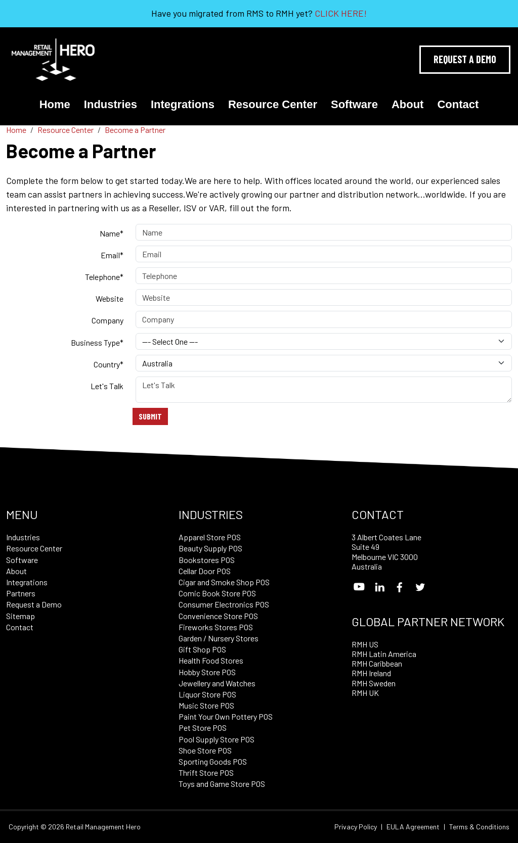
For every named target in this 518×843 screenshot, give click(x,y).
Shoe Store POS (205, 750)
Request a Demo (34, 604)
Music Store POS (206, 705)
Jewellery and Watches (217, 683)
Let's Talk (107, 386)
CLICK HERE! (341, 13)
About (408, 104)
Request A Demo (465, 59)
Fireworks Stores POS (216, 627)
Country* (108, 364)
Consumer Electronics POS (224, 604)
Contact (458, 104)
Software (354, 104)
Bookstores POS (207, 560)
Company (107, 320)
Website (109, 298)
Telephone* (104, 277)
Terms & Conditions (479, 827)
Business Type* (97, 342)
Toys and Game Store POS (222, 783)
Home (54, 104)
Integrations (182, 104)
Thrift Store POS (206, 772)
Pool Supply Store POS (216, 739)
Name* (111, 233)
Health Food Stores (211, 660)
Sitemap (20, 616)
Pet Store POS (203, 727)
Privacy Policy (355, 827)
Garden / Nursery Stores (218, 638)
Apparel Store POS (210, 537)
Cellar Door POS (205, 571)
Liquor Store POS (207, 694)
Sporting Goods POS (213, 761)
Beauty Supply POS (210, 548)
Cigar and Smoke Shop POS (224, 582)
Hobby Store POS (207, 672)
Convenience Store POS (218, 616)
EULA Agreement (413, 827)
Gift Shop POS (202, 649)
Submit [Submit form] (150, 416)
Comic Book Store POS (217, 593)
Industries (110, 104)
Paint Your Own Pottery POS (226, 716)
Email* (112, 255)
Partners (20, 593)
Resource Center (272, 104)
